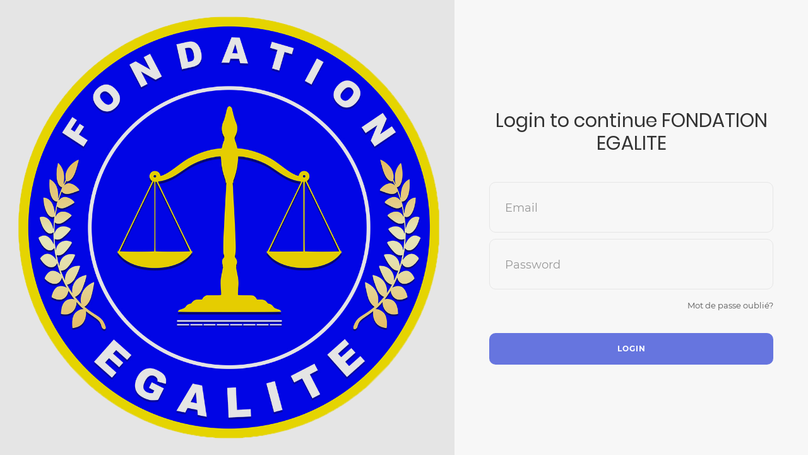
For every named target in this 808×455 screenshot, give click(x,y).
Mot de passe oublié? (730, 305)
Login (631, 348)
